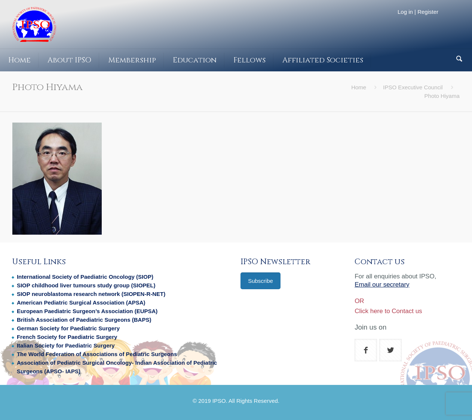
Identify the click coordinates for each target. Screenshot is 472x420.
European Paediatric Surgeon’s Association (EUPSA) (87, 311)
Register (427, 12)
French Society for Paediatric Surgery (67, 337)
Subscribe (260, 281)
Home (358, 87)
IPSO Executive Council (412, 87)
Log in (405, 12)
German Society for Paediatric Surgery (68, 328)
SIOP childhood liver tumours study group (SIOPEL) (86, 285)
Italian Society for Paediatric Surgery (66, 345)
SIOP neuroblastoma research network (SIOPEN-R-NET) (91, 294)
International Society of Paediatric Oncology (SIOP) (85, 277)
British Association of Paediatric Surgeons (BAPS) (84, 319)
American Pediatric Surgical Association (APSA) (81, 302)
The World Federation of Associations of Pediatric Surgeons (97, 354)
